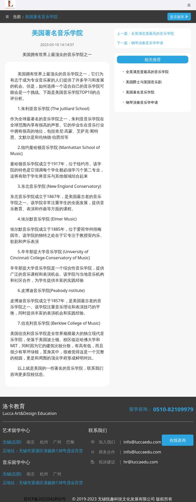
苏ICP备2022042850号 (45, 499)
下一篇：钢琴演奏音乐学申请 (140, 42)
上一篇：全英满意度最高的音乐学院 (145, 33)
